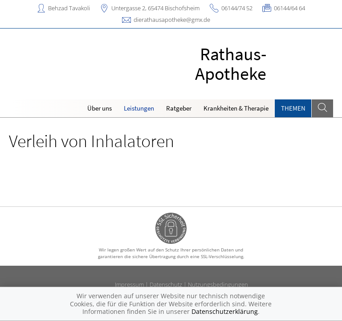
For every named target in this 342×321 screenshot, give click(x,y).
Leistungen (139, 108)
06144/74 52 (236, 8)
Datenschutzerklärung (224, 311)
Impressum (129, 284)
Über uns (99, 108)
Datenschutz (166, 284)
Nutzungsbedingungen (218, 284)
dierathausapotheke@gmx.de (172, 20)
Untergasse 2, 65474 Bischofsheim (155, 8)
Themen (293, 108)
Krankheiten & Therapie (236, 108)
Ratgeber (178, 108)
